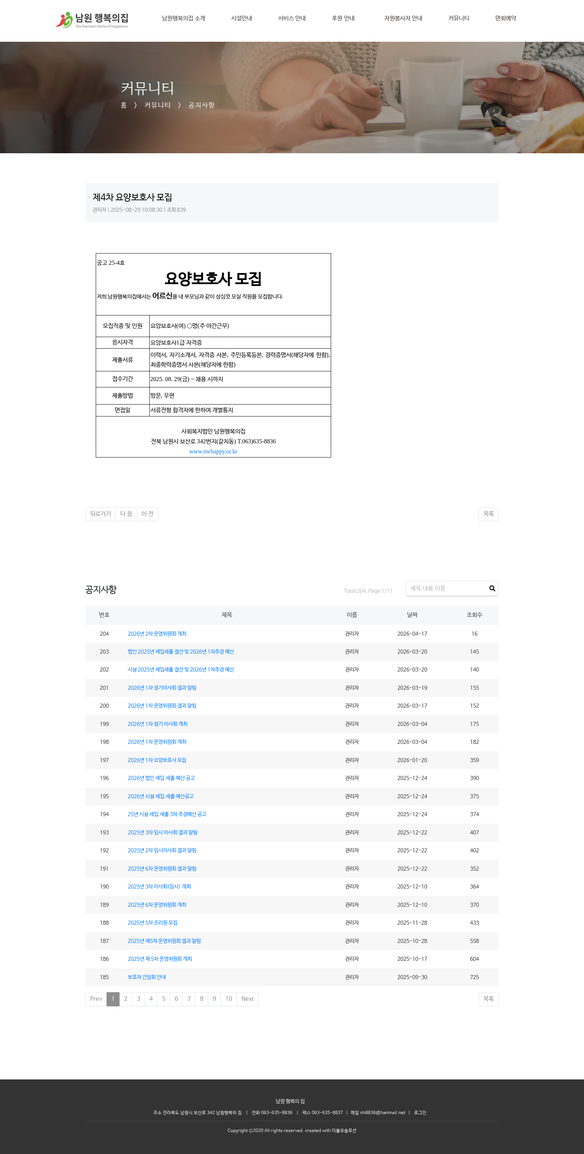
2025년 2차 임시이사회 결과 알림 (162, 850)
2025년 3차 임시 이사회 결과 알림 (162, 833)
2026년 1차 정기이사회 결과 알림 (162, 688)
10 (228, 999)
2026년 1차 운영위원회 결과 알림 (162, 706)
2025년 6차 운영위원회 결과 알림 (162, 869)
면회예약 (505, 18)
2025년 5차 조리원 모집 (152, 923)
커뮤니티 (458, 18)
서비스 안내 (292, 18)
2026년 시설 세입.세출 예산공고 (161, 796)
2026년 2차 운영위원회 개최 (157, 634)
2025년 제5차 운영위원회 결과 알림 (164, 941)
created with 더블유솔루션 (330, 1130)
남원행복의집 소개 (183, 18)
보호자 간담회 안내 (147, 977)
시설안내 (241, 18)
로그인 (420, 1113)
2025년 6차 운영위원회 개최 (157, 905)
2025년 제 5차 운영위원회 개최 (160, 959)
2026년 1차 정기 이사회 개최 (157, 724)
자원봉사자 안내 (403, 18)
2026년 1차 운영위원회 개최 (157, 742)
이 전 (147, 514)
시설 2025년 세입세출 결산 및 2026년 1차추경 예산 (181, 670)
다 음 (126, 514)
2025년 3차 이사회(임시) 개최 (159, 887)
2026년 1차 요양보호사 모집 (157, 760)
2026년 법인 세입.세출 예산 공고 (161, 778)
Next (247, 999)
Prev (96, 999)
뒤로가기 (100, 514)
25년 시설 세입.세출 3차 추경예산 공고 (167, 814)
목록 (488, 514)
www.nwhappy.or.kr (213, 451)
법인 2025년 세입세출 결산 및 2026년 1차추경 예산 (181, 652)
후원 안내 (345, 18)
